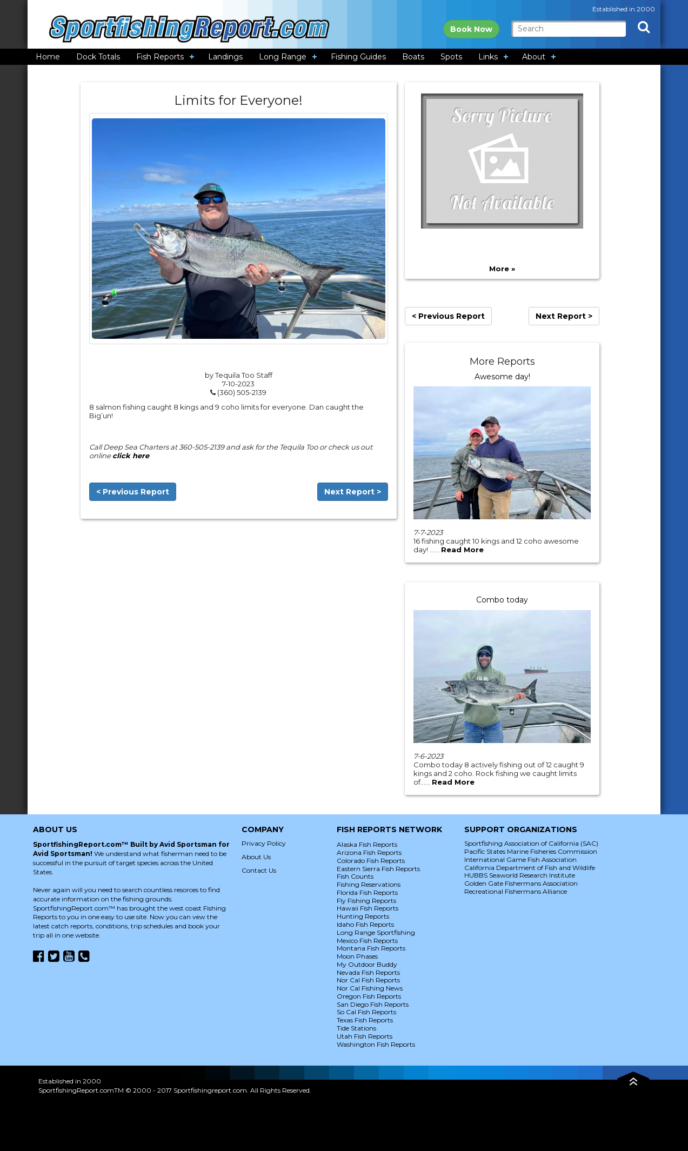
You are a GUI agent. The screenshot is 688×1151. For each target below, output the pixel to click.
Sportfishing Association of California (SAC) (531, 843)
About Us (256, 857)
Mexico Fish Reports (367, 940)
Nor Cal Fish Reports (368, 980)
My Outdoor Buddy (367, 964)
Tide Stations (356, 1028)
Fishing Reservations (368, 884)
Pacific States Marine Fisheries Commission (530, 851)
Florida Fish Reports (367, 892)
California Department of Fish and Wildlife (529, 868)
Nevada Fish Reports (368, 972)
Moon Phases (357, 956)
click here (130, 455)
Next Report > (352, 492)
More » (502, 268)
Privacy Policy (264, 843)
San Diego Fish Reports (373, 1004)
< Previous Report (132, 492)
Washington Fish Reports (376, 1044)
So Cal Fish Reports (366, 1012)
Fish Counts (355, 876)
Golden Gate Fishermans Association (521, 883)
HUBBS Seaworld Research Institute (519, 875)
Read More (462, 549)
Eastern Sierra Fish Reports (378, 869)
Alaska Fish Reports (367, 844)
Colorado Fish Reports (371, 860)
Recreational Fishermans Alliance (515, 891)
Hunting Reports (363, 916)
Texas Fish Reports (365, 1020)
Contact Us (259, 870)
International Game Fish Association (520, 859)
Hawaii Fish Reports (367, 908)
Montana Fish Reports (371, 948)
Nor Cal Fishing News (370, 988)
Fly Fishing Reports (366, 900)
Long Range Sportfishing (376, 932)
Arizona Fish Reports (369, 852)
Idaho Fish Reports (365, 924)
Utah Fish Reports (364, 1036)
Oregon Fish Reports (369, 996)
